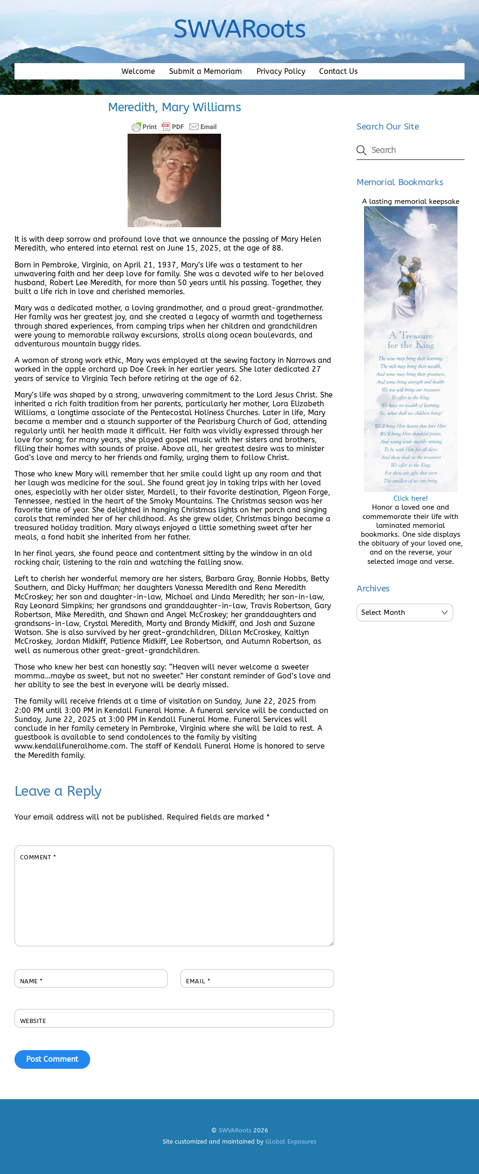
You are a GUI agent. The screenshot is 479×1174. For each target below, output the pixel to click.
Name (31, 981)
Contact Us (338, 71)
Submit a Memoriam (205, 71)
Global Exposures (290, 1141)
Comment (38, 857)
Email (198, 981)
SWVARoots (235, 1130)
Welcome (138, 71)
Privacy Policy (281, 71)
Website (33, 1020)
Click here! (411, 494)
